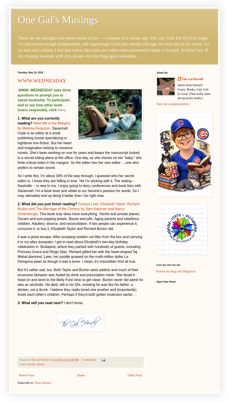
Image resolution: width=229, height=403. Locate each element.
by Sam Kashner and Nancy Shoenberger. (78, 209)
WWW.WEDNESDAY (42, 80)
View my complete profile (172, 104)
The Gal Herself (192, 79)
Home (81, 375)
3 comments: (89, 359)
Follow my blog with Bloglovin (175, 271)
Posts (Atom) (43, 383)
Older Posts (135, 375)
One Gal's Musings (58, 20)
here (61, 110)
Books (31, 364)
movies (41, 364)
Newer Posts (26, 375)
